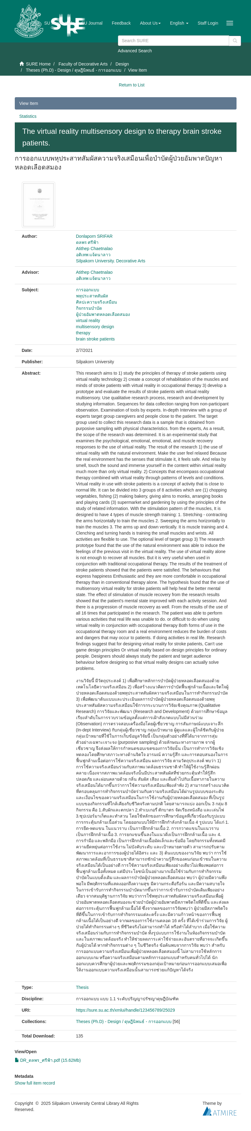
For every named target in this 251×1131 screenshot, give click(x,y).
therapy (83, 332)
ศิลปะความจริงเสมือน (96, 302)
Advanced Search (135, 50)
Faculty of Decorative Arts (83, 64)
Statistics (28, 116)
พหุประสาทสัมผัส (92, 295)
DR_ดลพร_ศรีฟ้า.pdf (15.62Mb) (48, 1060)
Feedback (121, 23)
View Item (28, 103)
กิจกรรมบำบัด (89, 308)
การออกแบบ (87, 289)
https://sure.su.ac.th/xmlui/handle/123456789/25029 (125, 1010)
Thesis (82, 987)
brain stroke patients (95, 339)
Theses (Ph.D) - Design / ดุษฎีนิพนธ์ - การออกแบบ (73, 70)
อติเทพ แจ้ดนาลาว (93, 254)
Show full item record (35, 1083)
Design (122, 64)
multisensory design (95, 326)
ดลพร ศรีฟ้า (87, 242)
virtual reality (88, 320)
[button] (150, 23)
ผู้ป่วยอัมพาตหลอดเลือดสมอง (103, 314)
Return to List (131, 84)
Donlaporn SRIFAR (94, 236)
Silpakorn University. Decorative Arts (110, 260)
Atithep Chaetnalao (94, 248)
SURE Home (38, 64)
